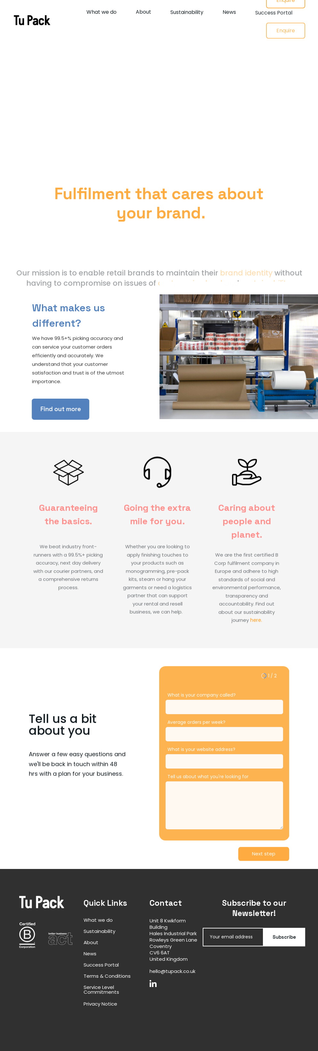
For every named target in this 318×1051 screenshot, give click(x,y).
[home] (32, 20)
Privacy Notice (100, 1003)
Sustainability (186, 14)
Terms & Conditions (107, 976)
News (229, 16)
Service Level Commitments (101, 989)
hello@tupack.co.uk (172, 971)
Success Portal (273, 21)
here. (256, 627)
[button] (263, 854)
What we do (101, 12)
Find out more (54, 409)
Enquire (285, 44)
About (143, 13)
